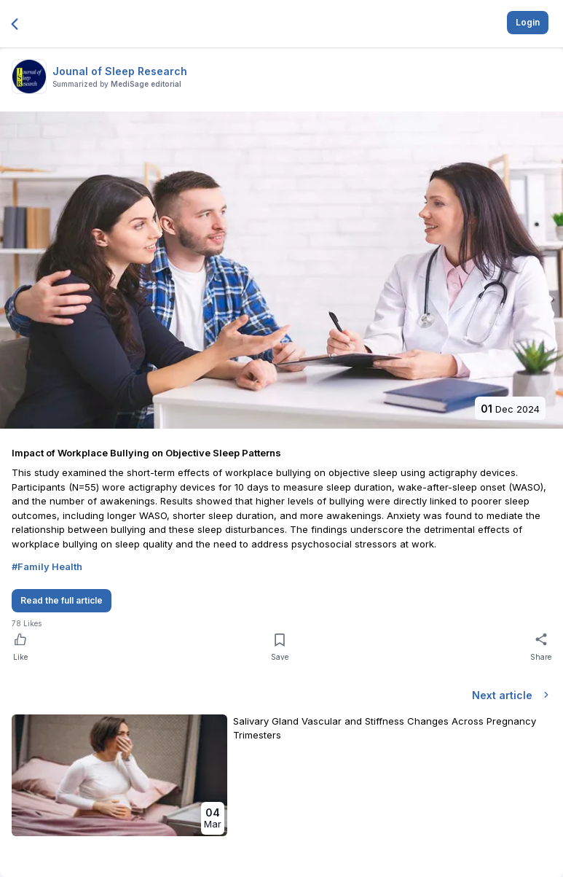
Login (528, 22)
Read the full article (61, 600)
